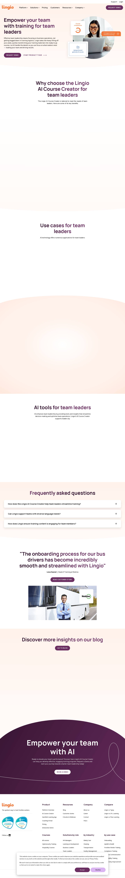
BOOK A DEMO (62, 772)
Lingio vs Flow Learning (111, 817)
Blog (64, 810)
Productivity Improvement (112, 862)
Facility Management (90, 851)
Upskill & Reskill (109, 844)
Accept (82, 870)
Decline (98, 870)
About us (86, 810)
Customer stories (68, 813)
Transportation (88, 847)
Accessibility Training (110, 858)
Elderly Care (87, 840)
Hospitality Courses (48, 847)
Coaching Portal (47, 821)
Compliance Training (110, 851)
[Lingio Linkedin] (10, 835)
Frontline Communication (112, 854)
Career (86, 813)
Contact (86, 817)
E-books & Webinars (69, 817)
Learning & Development (71, 844)
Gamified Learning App (49, 817)
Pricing (44, 824)
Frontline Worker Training (112, 847)
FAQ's (85, 821)
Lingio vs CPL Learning (111, 813)
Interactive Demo (48, 828)
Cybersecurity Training (49, 844)
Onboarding (108, 840)
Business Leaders (68, 847)
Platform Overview (48, 810)
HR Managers (67, 840)
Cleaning (86, 844)
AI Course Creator (48, 813)
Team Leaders (67, 851)
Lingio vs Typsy (109, 810)
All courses (45, 840)
